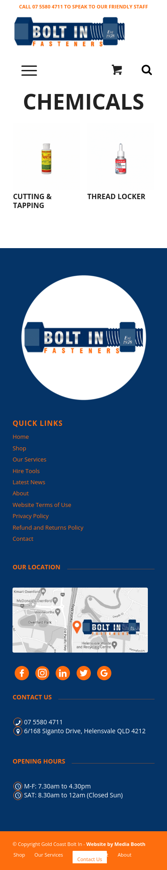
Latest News (28, 482)
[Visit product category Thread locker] (120, 162)
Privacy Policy (30, 516)
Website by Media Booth (116, 844)
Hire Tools (26, 471)
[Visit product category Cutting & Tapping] (46, 166)
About (20, 493)
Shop (19, 448)
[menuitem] (19, 854)
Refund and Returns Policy (47, 527)
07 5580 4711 (43, 722)
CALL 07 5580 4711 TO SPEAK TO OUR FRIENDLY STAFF (83, 6)
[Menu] (24, 69)
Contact (22, 539)
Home (20, 437)
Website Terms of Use (41, 505)
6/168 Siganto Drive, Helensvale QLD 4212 (85, 731)
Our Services (29, 459)
